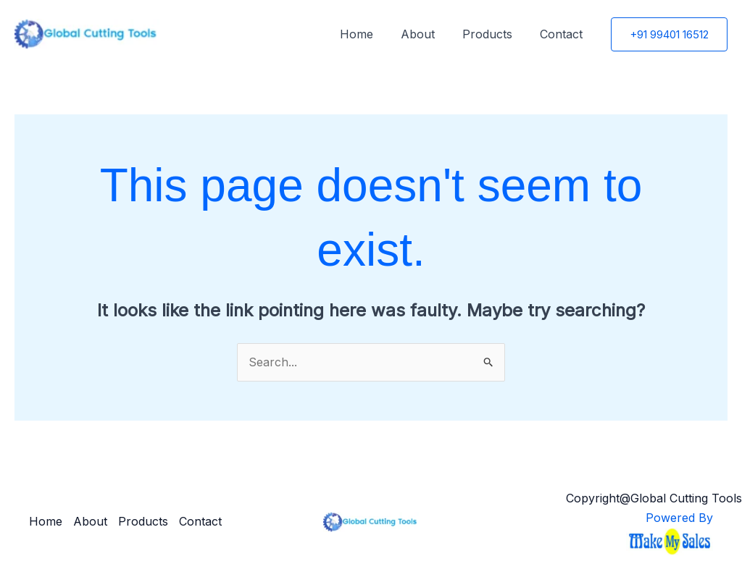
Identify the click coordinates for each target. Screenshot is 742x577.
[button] (669, 34)
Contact (563, 34)
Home (371, 34)
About (429, 34)
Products (494, 34)
